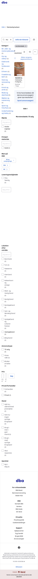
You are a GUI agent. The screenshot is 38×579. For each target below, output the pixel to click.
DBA (3, 27)
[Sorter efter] (35, 51)
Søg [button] (11, 376)
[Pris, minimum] (2, 376)
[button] (34, 39)
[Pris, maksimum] (6, 376)
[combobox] (7, 39)
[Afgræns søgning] (6, 122)
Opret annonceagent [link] (25, 100)
